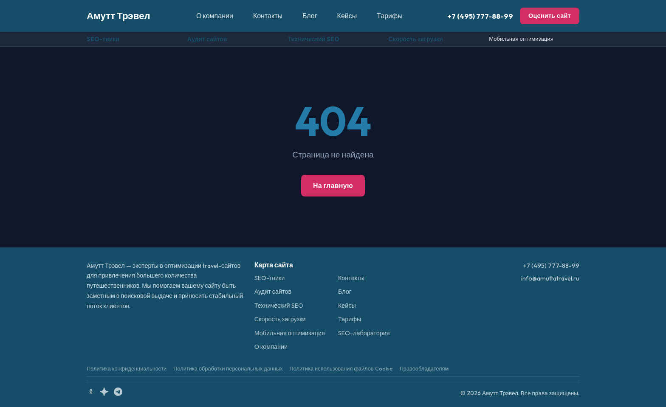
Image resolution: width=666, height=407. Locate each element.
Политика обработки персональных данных (227, 368)
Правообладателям (424, 368)
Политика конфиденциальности (126, 368)
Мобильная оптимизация (521, 38)
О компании (214, 15)
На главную (333, 185)
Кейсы (347, 15)
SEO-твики (103, 39)
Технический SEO (314, 39)
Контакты (267, 15)
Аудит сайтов (207, 39)
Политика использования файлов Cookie (340, 368)
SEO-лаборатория (364, 333)
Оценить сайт (549, 16)
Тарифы (389, 15)
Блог (309, 15)
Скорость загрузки (415, 39)
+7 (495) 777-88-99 (480, 15)
